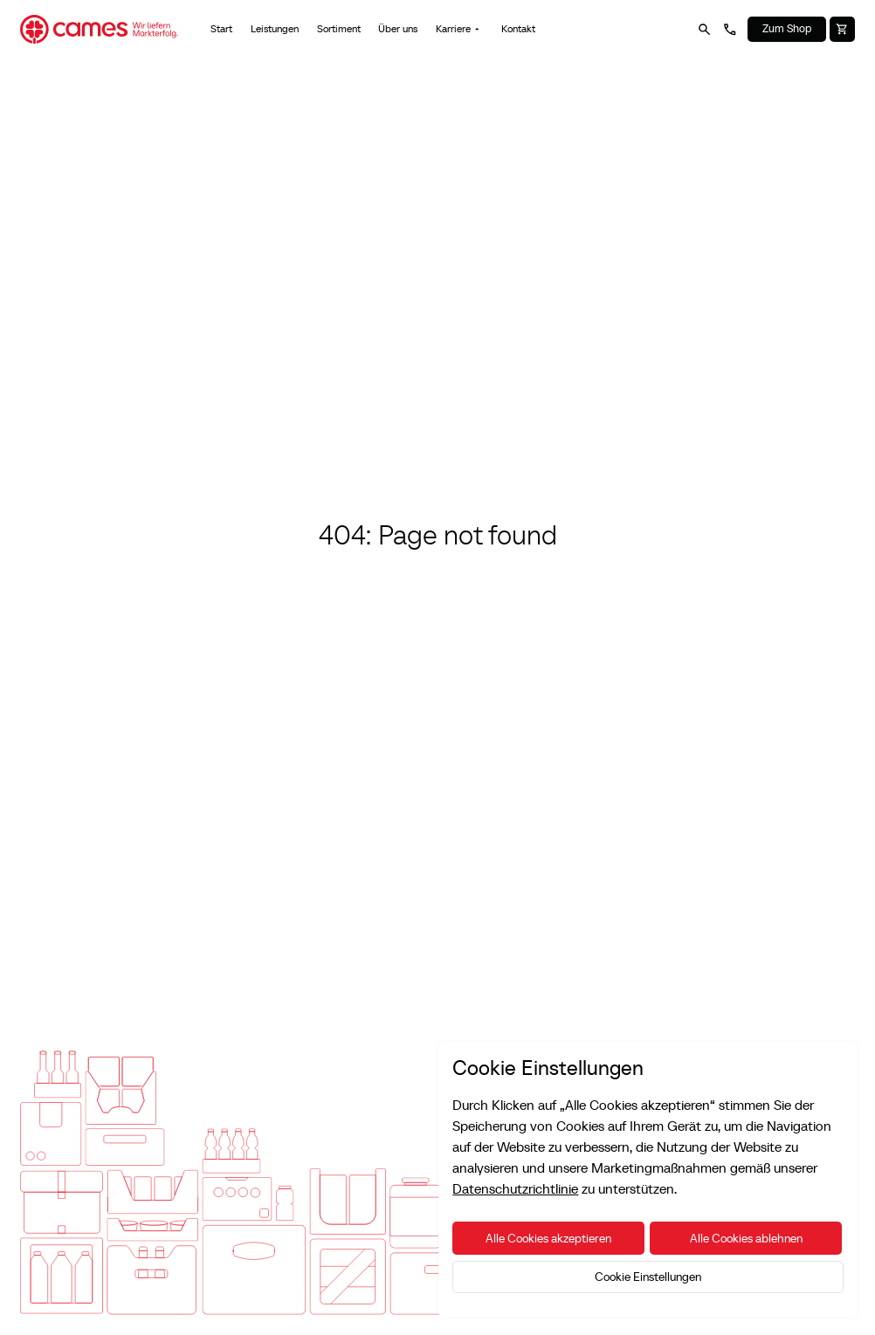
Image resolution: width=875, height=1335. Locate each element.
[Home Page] (98, 29)
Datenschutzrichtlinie (515, 1188)
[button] (459, 29)
